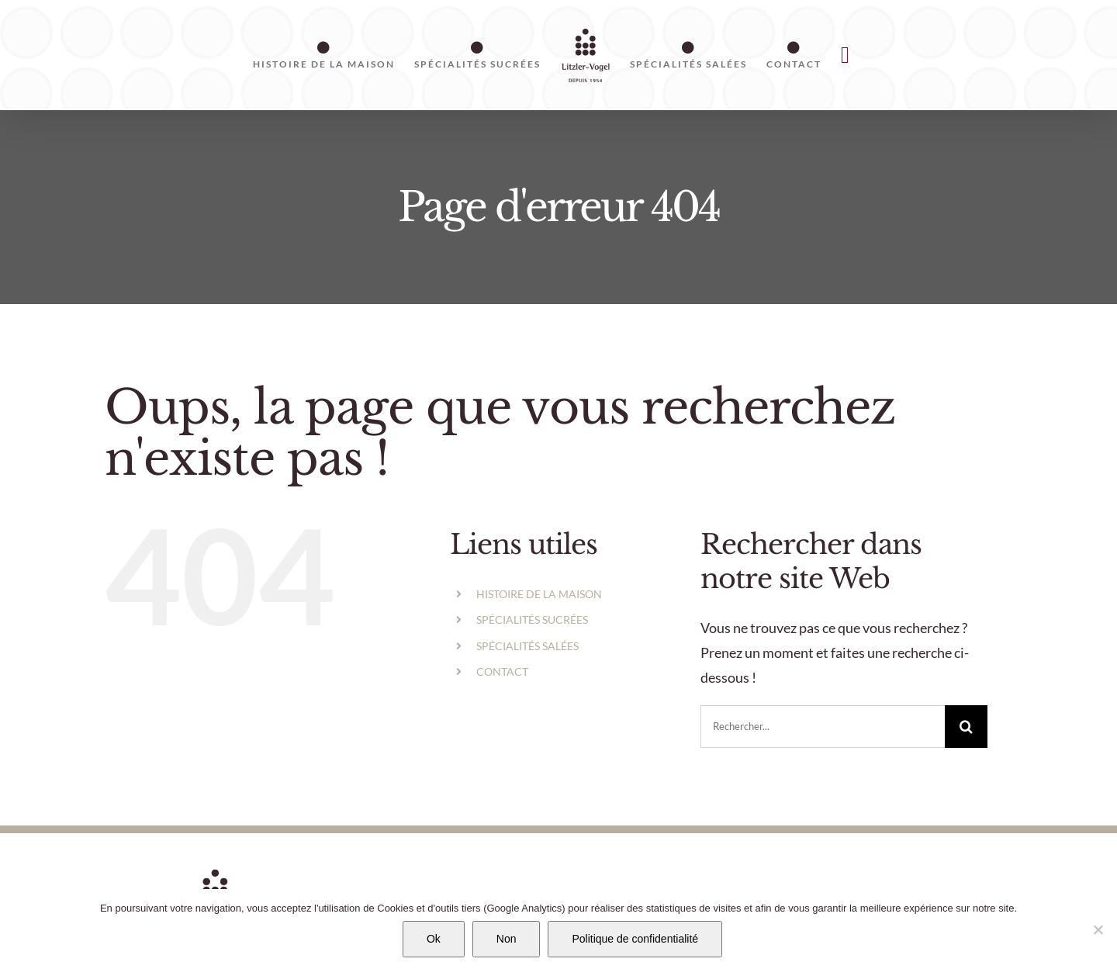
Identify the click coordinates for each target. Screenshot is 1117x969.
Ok (434, 939)
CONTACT (502, 671)
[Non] (1097, 929)
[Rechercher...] (822, 726)
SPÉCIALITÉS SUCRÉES (532, 619)
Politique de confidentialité (635, 939)
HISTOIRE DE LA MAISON (539, 593)
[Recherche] (966, 726)
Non (506, 939)
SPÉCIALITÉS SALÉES (527, 645)
